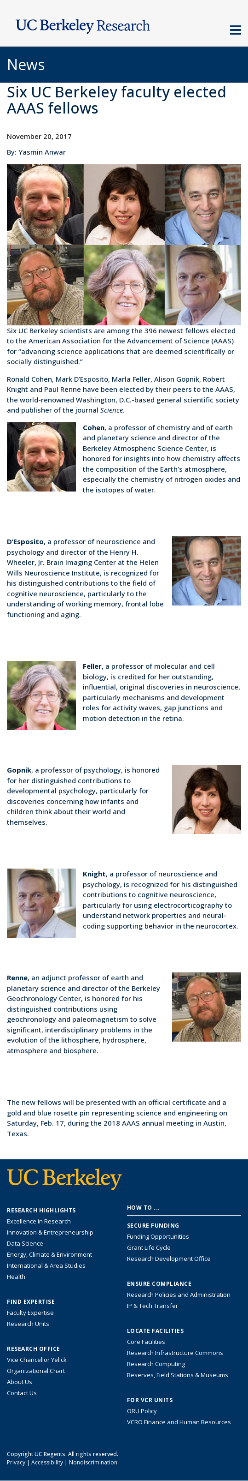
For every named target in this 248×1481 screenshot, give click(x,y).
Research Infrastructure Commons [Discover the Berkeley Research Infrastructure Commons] (175, 1353)
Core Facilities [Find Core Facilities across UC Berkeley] (146, 1341)
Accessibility (47, 1462)
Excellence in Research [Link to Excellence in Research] (39, 1221)
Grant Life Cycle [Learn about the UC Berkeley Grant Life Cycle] (149, 1247)
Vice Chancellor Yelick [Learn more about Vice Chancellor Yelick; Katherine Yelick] (37, 1359)
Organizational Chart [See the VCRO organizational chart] (36, 1371)
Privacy (16, 1462)
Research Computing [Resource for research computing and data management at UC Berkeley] (156, 1364)
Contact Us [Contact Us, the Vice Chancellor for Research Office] (22, 1393)
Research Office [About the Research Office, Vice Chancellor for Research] (33, 1349)
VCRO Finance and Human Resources (179, 1422)
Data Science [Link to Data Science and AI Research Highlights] (25, 1243)
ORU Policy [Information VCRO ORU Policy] (142, 1411)
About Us (19, 1382)
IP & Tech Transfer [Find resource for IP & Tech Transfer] (152, 1305)
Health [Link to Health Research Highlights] (16, 1276)
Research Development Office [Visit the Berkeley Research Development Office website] (169, 1258)
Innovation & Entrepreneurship (50, 1232)
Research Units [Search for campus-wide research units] (28, 1323)
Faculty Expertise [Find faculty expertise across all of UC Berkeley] (30, 1312)
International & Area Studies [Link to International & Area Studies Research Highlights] (46, 1265)
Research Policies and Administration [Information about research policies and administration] (179, 1294)
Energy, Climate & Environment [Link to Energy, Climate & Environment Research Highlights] (49, 1254)
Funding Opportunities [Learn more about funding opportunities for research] (158, 1236)
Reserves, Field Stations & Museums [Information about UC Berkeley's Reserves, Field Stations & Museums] (177, 1375)
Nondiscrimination (93, 1462)
